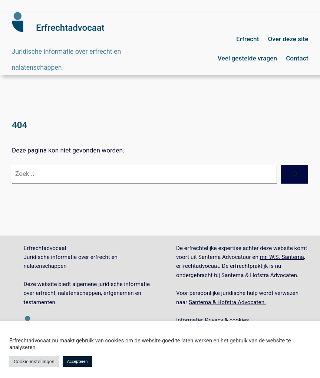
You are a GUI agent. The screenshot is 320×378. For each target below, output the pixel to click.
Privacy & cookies (227, 320)
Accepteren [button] (77, 361)
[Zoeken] (294, 174)
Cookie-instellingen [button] (34, 361)
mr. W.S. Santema (282, 257)
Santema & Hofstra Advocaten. (227, 302)
